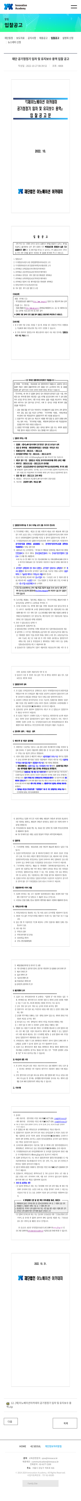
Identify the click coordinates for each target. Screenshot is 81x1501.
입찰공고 (55, 38)
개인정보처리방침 (53, 1446)
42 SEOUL (35, 1446)
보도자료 (20, 38)
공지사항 (32, 38)
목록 (66, 1423)
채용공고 (43, 38)
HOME (22, 1446)
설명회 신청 (67, 38)
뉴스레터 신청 (14, 42)
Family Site (32, 1483)
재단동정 (9, 38)
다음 (8, 1420)
